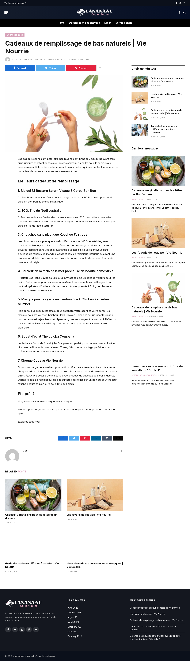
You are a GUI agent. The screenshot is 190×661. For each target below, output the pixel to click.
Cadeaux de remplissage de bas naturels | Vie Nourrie (166, 112)
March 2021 (73, 622)
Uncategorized (15, 35)
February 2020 (75, 636)
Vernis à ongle (123, 22)
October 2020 (74, 626)
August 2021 (73, 617)
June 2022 (73, 607)
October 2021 (74, 612)
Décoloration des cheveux (84, 22)
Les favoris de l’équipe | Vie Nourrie (89, 514)
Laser (107, 22)
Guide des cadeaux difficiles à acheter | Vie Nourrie (32, 565)
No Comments (68, 59)
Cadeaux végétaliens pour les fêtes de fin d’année (31, 516)
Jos (15, 59)
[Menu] (6, 12)
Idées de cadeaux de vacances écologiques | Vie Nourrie (95, 565)
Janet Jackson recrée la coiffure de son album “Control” (164, 129)
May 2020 (72, 631)
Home (61, 22)
